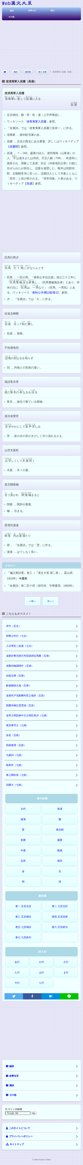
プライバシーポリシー (19, 1136)
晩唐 (59, 850)
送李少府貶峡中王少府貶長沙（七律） (27, 715)
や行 (17, 982)
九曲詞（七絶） (15, 755)
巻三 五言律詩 (23, 916)
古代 (23, 808)
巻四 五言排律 (59, 916)
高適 (29, 183)
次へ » (50, 601)
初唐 (23, 840)
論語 (12, 10)
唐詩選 (28, 72)
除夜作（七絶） (15, 765)
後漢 (23, 819)
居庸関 (14, 146)
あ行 (17, 962)
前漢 (59, 808)
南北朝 (60, 829)
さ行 (65, 962)
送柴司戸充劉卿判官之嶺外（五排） (26, 695)
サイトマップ (15, 1144)
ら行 (41, 982)
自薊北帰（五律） (16, 675)
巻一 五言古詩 (23, 906)
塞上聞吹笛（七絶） (17, 775)
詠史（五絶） (13, 735)
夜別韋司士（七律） (17, 725)
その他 (11, 17)
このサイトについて (18, 1128)
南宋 (59, 860)
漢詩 (52, 10)
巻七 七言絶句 (23, 937)
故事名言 (32, 10)
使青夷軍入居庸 (36, 121)
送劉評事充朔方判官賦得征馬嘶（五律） (28, 655)
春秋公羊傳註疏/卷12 (45, 292)
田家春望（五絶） (16, 745)
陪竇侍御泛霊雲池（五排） (21, 705)
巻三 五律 (42, 72)
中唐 (23, 850)
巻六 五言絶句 (59, 927)
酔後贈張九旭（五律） (18, 685)
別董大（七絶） (15, 785)
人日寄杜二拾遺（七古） (20, 646)
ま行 (65, 972)
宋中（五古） (13, 626)
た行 (17, 972)
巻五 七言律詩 (23, 927)
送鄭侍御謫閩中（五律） (20, 665)
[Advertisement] (41, 44)
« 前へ (32, 601)
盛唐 (59, 840)
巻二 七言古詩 (59, 906)
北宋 (23, 860)
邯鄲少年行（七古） (17, 636)
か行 (41, 962)
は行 (41, 972)
